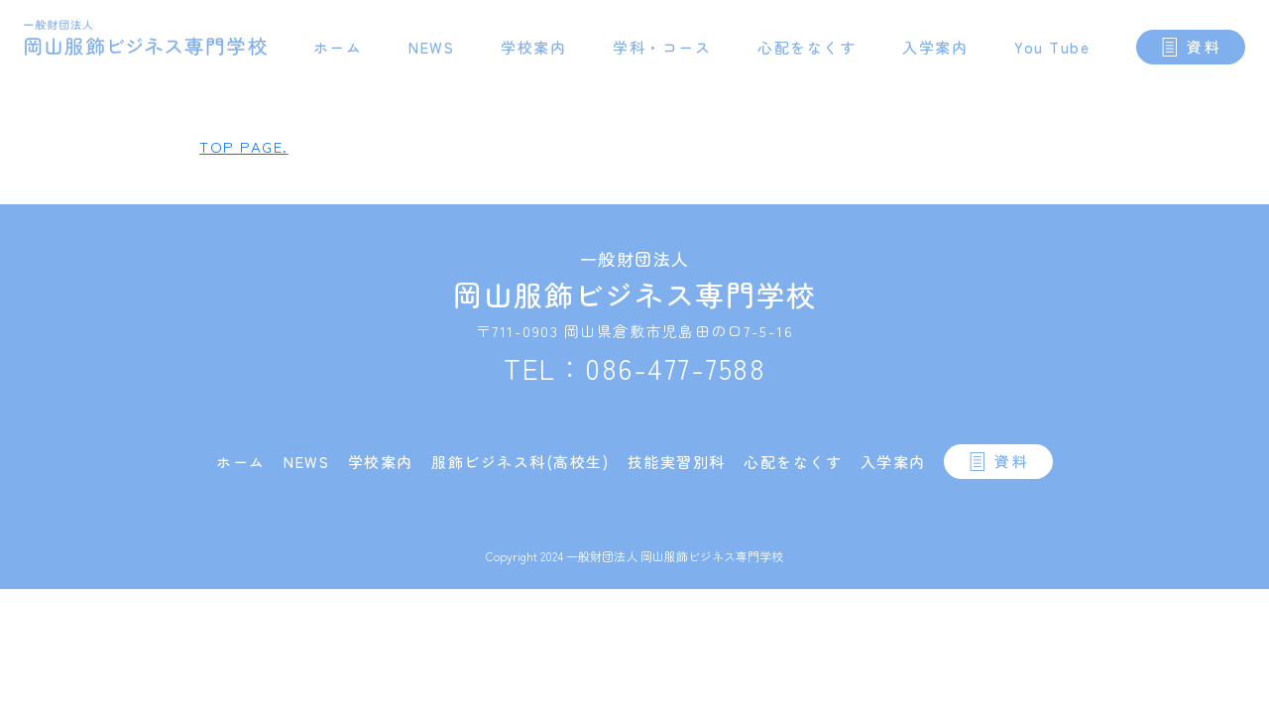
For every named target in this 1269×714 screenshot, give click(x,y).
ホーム (338, 47)
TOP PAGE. (243, 146)
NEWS (431, 47)
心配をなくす (806, 47)
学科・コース (662, 47)
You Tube (1052, 47)
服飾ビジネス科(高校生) (520, 461)
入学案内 (935, 47)
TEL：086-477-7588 (634, 368)
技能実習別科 (677, 461)
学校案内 (533, 47)
